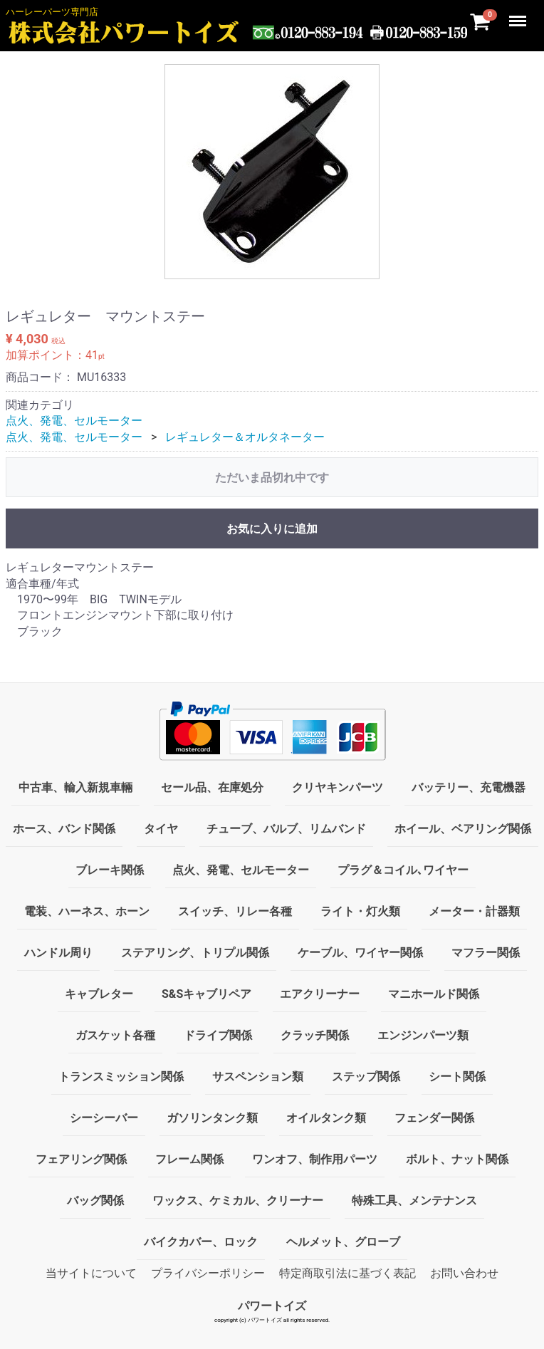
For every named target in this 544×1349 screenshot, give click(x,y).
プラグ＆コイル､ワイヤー (403, 870)
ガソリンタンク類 (212, 1118)
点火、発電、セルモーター (74, 420)
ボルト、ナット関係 (457, 1159)
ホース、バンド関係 (64, 828)
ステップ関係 (366, 1076)
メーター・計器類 (474, 911)
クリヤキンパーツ (337, 787)
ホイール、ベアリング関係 (462, 828)
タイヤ (161, 828)
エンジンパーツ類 (423, 1035)
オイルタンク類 (326, 1118)
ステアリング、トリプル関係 (195, 952)
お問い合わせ (464, 1273)
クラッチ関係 (315, 1035)
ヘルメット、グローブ (343, 1242)
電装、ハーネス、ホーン (87, 911)
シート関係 (457, 1076)
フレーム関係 (189, 1159)
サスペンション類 (257, 1076)
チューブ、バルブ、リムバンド (286, 828)
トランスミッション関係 (121, 1076)
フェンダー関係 (434, 1118)
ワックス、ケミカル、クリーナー (237, 1200)
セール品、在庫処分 (212, 787)
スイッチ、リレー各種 (235, 911)
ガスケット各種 (115, 1035)
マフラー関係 (485, 952)
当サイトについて (91, 1273)
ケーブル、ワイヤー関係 (360, 952)
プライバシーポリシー (208, 1273)
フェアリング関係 (81, 1159)
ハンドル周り (58, 952)
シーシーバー (104, 1118)
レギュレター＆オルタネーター (245, 436)
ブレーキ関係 (109, 870)
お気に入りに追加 (272, 529)
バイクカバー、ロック (201, 1242)
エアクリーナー (320, 994)
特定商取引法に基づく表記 (347, 1273)
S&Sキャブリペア (206, 994)
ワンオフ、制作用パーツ (314, 1159)
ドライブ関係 (218, 1035)
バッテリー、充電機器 (468, 787)
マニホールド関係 (433, 994)
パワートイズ (272, 1306)
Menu (519, 14)
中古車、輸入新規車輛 (75, 787)
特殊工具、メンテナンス (414, 1200)
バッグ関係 (95, 1200)
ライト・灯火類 (360, 911)
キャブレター (99, 994)
